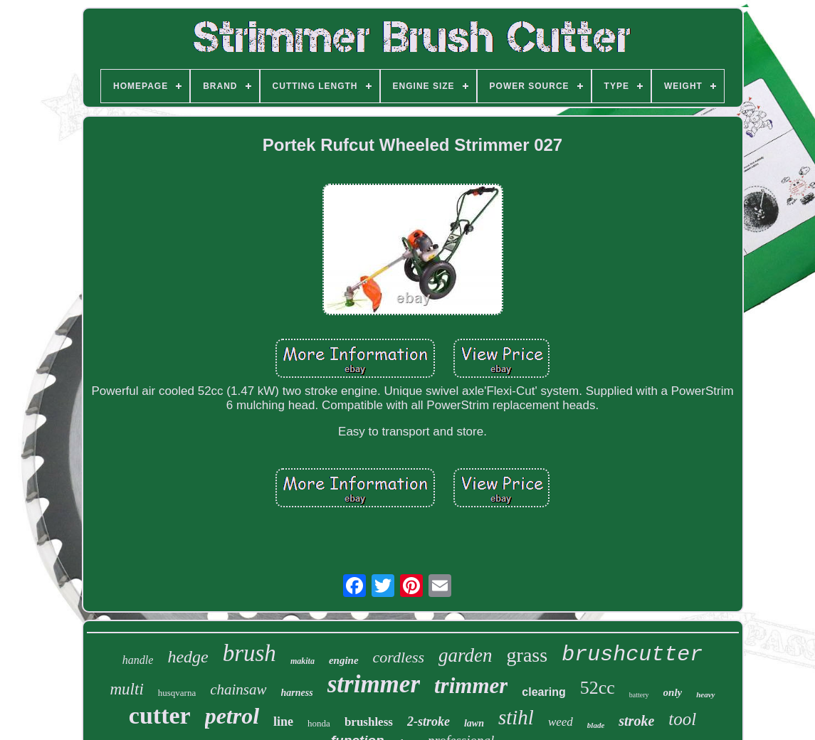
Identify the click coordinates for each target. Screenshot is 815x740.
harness (297, 692)
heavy (705, 694)
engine (344, 660)
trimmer (471, 685)
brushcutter (632, 655)
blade (595, 725)
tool (682, 719)
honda (318, 723)
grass (527, 655)
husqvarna (177, 692)
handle (138, 660)
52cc (597, 687)
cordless (399, 657)
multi (127, 689)
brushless (369, 722)
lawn (474, 723)
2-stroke (428, 721)
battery (639, 695)
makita (302, 661)
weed (560, 722)
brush (249, 653)
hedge (187, 657)
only (673, 692)
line (283, 721)
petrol (232, 716)
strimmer (373, 684)
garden (465, 655)
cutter (160, 715)
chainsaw (238, 689)
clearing (543, 692)
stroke (636, 721)
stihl (516, 717)
